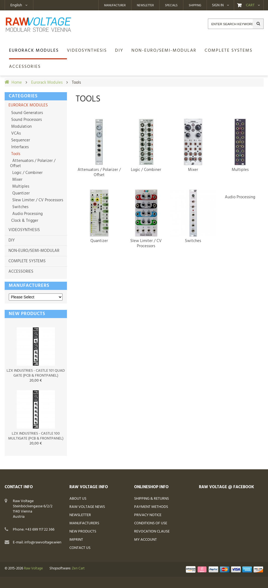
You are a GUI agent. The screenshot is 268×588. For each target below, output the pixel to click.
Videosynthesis (24, 230)
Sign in (218, 5)
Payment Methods (151, 507)
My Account (145, 540)
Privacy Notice (147, 515)
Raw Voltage (33, 568)
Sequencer (20, 140)
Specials (171, 5)
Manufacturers (29, 285)
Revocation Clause (152, 531)
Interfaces (19, 147)
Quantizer (20, 193)
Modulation (21, 126)
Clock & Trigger (24, 220)
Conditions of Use (150, 523)
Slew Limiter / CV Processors (36, 200)
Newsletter (145, 5)
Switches (19, 207)
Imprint (76, 540)
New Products (82, 531)
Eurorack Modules (47, 82)
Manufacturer (115, 5)
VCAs (15, 133)
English (16, 5)
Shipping (195, 5)
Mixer (16, 179)
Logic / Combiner (26, 173)
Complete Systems (27, 261)
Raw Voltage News (87, 507)
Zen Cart (78, 568)
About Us (77, 499)
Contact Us (79, 548)
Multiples (19, 186)
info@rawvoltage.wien (42, 542)
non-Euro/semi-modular (33, 251)
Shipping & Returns (151, 499)
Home (16, 82)
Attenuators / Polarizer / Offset (32, 163)
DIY (11, 240)
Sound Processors (26, 120)
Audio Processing (26, 214)
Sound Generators (26, 113)
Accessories (20, 271)
